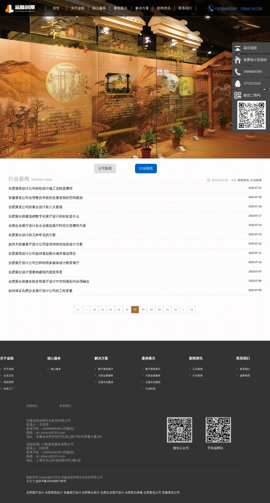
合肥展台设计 (91, 492)
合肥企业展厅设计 (112, 492)
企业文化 (7, 375)
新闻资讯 (243, 180)
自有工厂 (7, 388)
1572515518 (251, 83)
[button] (106, 155)
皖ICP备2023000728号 (51, 481)
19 (151, 309)
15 (118, 309)
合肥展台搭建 (134, 492)
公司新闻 (105, 168)
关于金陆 (7, 369)
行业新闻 (146, 168)
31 (191, 309)
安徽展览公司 (171, 492)
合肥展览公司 (152, 492)
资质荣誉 (7, 382)
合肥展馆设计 (54, 492)
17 (135, 309)
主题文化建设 (103, 382)
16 (127, 309)
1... (78, 309)
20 (159, 309)
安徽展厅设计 (72, 492)
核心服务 (54, 369)
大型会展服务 (103, 375)
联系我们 (243, 369)
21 (167, 309)
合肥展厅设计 (35, 492)
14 (110, 309)
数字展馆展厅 (103, 369)
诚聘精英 (243, 375)
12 (94, 309)
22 (175, 309)
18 (143, 309)
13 (102, 309)
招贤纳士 (32, 405)
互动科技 (148, 388)
